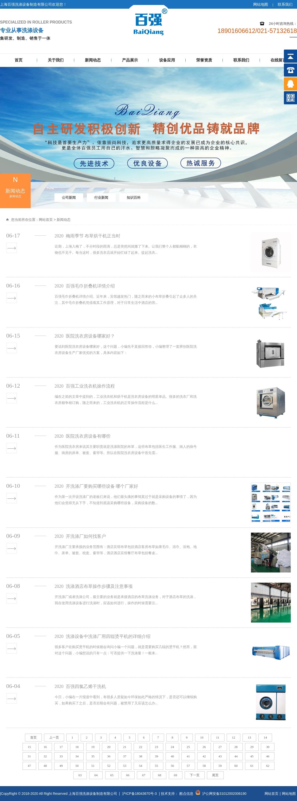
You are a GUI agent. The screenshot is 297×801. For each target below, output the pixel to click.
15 (29, 747)
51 (93, 766)
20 (108, 747)
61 (251, 766)
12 (233, 737)
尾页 (215, 775)
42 (204, 756)
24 (172, 747)
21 (124, 747)
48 (45, 766)
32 (45, 756)
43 (220, 756)
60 (236, 766)
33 (61, 756)
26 (204, 747)
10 (201, 737)
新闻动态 (93, 60)
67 (143, 775)
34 (76, 756)
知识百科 (134, 198)
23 (156, 747)
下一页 (194, 775)
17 (61, 747)
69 (175, 775)
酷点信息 (186, 794)
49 (61, 766)
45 (251, 756)
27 (220, 747)
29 (251, 747)
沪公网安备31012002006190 (224, 794)
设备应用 (167, 60)
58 (204, 766)
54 (140, 766)
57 (188, 766)
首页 (19, 60)
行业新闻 (101, 198)
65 (112, 775)
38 (140, 756)
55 (156, 766)
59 (220, 766)
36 (108, 756)
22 (140, 747)
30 (267, 747)
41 (188, 756)
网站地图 (260, 4)
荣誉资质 (204, 60)
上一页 (54, 737)
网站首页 (46, 220)
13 (249, 737)
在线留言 (278, 60)
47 (29, 766)
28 (236, 747)
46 (267, 756)
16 (45, 747)
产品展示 (130, 60)
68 (159, 775)
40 (172, 756)
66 (127, 775)
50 (76, 766)
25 (188, 747)
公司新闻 (69, 198)
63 (80, 775)
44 (236, 756)
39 (156, 756)
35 (93, 756)
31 (29, 756)
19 (93, 747)
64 (96, 775)
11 (217, 737)
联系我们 (285, 4)
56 (172, 766)
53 (124, 766)
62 (267, 766)
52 (108, 766)
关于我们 (56, 60)
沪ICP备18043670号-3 (139, 794)
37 (124, 756)
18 (76, 747)
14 (265, 737)
